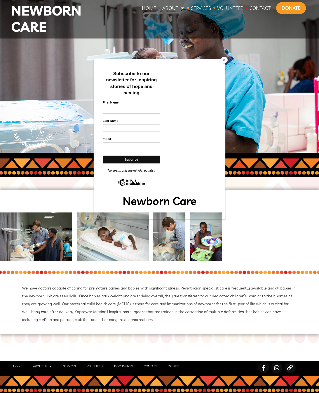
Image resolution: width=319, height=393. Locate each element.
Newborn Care (46, 18)
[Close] (224, 60)
